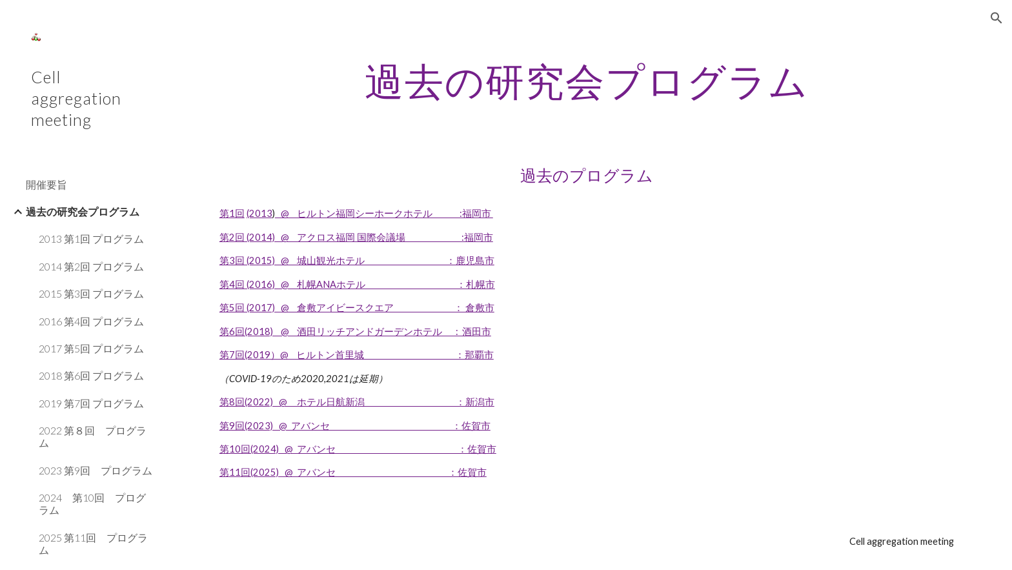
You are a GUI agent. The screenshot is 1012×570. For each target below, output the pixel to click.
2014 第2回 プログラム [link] (91, 266)
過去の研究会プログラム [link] (82, 211)
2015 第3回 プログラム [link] (91, 293)
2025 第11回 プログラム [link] (93, 543)
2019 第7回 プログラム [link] (91, 403)
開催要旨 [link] (46, 184)
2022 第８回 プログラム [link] (93, 436)
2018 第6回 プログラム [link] (91, 375)
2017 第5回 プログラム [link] (91, 348)
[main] (586, 80)
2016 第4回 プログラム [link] (91, 321)
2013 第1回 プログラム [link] (91, 238)
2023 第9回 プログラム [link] (95, 470)
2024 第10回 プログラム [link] (92, 503)
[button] (996, 18)
